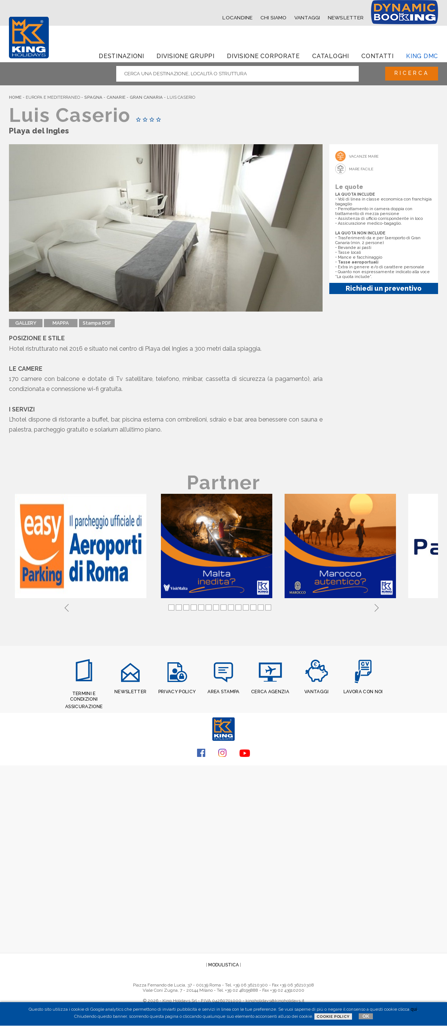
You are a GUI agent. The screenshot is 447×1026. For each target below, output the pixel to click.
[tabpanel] (82, 547)
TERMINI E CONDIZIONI (84, 696)
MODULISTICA (223, 963)
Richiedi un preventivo (384, 288)
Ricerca (409, 73)
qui (413, 1009)
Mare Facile (361, 169)
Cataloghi (330, 55)
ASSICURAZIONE (84, 705)
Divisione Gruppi (185, 55)
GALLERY (26, 323)
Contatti (377, 55)
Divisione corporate (263, 55)
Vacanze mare (363, 156)
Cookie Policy (333, 1016)
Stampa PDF (97, 323)
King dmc (422, 55)
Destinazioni (121, 55)
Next (376, 606)
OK (365, 1016)
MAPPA (61, 323)
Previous (66, 606)
